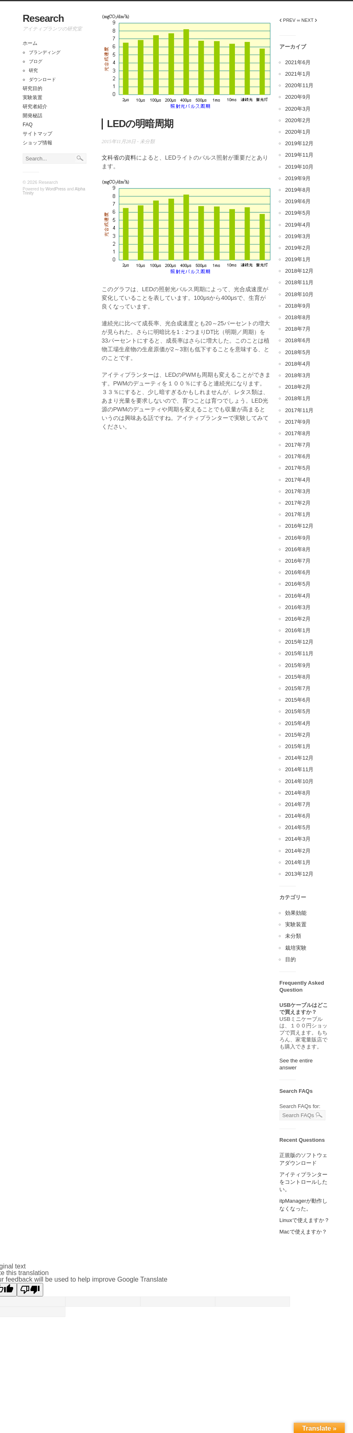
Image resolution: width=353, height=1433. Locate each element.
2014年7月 (298, 804)
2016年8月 (298, 549)
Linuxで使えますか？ (304, 1220)
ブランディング (44, 52)
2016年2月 (298, 619)
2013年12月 (299, 874)
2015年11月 (299, 653)
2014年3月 (298, 839)
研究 (33, 70)
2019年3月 (298, 236)
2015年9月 (298, 665)
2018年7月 (298, 329)
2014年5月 (298, 827)
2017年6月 (298, 456)
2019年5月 (298, 213)
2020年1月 (298, 132)
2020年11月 (299, 85)
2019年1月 (298, 259)
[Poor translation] (30, 1289)
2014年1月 (298, 862)
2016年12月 (299, 526)
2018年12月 (299, 271)
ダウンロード (42, 79)
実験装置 (32, 97)
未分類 (147, 141)
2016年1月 (298, 630)
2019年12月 (299, 143)
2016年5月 (298, 584)
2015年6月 (298, 700)
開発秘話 (32, 115)
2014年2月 (298, 851)
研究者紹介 (35, 106)
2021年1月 (298, 74)
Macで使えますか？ (303, 1232)
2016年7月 (298, 561)
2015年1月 (298, 746)
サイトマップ (37, 134)
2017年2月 (298, 503)
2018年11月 (299, 282)
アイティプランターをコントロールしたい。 (303, 1181)
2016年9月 (298, 538)
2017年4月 (298, 480)
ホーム (30, 43)
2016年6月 (298, 572)
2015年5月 (298, 711)
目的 (290, 959)
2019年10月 (299, 167)
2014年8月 (298, 793)
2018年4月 (298, 364)
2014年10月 (299, 781)
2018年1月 (298, 398)
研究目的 (32, 88)
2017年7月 (298, 445)
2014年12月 (299, 758)
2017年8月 (298, 433)
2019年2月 (298, 248)
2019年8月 (298, 190)
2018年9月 (298, 306)
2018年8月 (298, 317)
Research (43, 18)
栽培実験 (296, 948)
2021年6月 (298, 62)
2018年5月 (298, 352)
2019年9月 (298, 178)
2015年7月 (298, 688)
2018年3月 (298, 375)
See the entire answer (296, 1064)
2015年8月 (298, 677)
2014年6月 (298, 816)
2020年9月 (298, 97)
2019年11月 (299, 155)
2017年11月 (299, 410)
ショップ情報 (37, 143)
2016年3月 (298, 607)
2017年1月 (298, 514)
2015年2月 (298, 735)
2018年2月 (298, 387)
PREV (287, 20)
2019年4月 (298, 225)
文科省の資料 (119, 157)
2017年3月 (298, 491)
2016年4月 (298, 596)
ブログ (35, 61)
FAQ (28, 125)
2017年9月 (298, 422)
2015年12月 (299, 642)
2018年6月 (298, 340)
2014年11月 (299, 769)
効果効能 (296, 913)
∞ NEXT (307, 20)
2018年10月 (299, 294)
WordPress (56, 189)
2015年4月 (298, 723)
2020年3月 (298, 109)
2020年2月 (298, 120)
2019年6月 (298, 201)
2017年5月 (298, 468)
